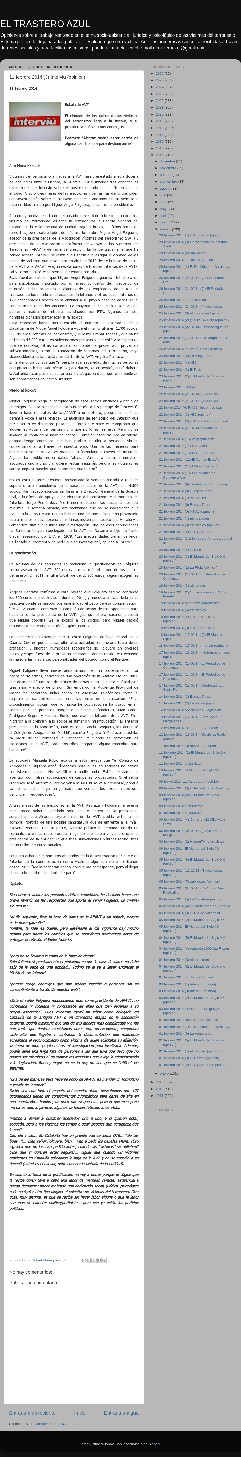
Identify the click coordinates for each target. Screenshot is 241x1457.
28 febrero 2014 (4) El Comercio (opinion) (191, 235)
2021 (160, 107)
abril (163, 216)
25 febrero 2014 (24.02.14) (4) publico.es (191, 306)
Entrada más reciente (32, 1413)
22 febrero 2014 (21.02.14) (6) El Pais (188, 394)
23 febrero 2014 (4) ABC (178, 362)
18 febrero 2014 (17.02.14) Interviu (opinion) (193, 645)
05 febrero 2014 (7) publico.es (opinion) (189, 881)
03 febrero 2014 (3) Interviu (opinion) (187, 991)
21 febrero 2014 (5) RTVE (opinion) (186, 511)
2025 (160, 80)
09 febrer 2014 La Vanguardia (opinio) (188, 781)
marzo (165, 222)
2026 (160, 73)
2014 (160, 155)
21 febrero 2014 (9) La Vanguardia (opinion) (193, 484)
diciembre (168, 161)
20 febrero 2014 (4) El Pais (180, 550)
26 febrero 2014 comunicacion (182, 300)
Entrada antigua (121, 1413)
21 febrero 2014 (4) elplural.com (184, 518)
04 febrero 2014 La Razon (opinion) (186, 977)
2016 (160, 141)
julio (163, 195)
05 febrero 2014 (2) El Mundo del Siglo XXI (192, 920)
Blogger (154, 1444)
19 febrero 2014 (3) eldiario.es (182, 585)
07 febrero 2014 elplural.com (181, 813)
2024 (160, 87)
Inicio (80, 1413)
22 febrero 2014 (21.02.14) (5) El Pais (188, 401)
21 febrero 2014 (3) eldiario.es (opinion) (190, 525)
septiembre (169, 181)
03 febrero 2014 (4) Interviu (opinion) (187, 984)
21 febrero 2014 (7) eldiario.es (182, 498)
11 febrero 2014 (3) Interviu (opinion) (187, 746)
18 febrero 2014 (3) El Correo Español (188, 628)
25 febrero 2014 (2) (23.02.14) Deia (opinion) (194, 320)
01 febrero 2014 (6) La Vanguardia (185, 1033)
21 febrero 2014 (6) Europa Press (185, 505)
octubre (166, 175)
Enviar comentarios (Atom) (52, 1424)
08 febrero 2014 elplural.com (181, 806)
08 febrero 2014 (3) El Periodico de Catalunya (194, 788)
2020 (160, 114)
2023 (160, 94)
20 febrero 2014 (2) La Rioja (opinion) (188, 567)
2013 (160, 1082)
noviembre (168, 168)
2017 (160, 135)
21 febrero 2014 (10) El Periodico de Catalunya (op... (187, 475)
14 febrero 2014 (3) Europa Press (185, 696)
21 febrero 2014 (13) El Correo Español (189, 453)
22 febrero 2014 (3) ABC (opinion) (185, 414)
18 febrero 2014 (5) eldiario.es (182, 610)
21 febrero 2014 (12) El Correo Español (189, 459)
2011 (160, 1096)
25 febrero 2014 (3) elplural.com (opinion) (191, 313)
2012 (160, 1089)
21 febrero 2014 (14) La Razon (183, 446)
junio (164, 202)
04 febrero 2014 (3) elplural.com (184, 960)
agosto (165, 188)
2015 (160, 148)
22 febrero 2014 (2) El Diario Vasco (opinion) (193, 421)
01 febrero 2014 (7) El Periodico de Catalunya (194, 1027)
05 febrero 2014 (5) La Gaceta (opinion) (190, 899)
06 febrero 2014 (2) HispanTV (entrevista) (191, 841)
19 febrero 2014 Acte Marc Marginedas (189, 603)
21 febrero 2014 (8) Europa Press (185, 491)
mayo (164, 209)
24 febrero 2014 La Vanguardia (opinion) (190, 349)
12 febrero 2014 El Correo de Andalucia (190, 728)
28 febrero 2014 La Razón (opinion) (186, 260)
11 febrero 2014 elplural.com (181, 764)
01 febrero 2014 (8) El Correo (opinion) (189, 1020)
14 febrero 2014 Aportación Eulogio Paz (190, 710)
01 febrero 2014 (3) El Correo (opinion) (189, 1058)
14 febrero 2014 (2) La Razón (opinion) (189, 703)
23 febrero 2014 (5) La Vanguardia (185, 356)
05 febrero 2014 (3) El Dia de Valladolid (189, 913)
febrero (166, 229)
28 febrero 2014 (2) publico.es (182, 253)
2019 (160, 121)
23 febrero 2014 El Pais (177, 387)
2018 (160, 128)
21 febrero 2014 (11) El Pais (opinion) (188, 466)
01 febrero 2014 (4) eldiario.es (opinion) (190, 1051)
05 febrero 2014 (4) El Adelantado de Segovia (194, 906)
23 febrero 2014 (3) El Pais (180, 369)
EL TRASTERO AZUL (45, 24)
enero (165, 1074)
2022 (160, 101)
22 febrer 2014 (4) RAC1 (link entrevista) (190, 407)
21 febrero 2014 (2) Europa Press (185, 532)
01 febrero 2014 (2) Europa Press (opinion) (192, 1065)
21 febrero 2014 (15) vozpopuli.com (186, 439)
